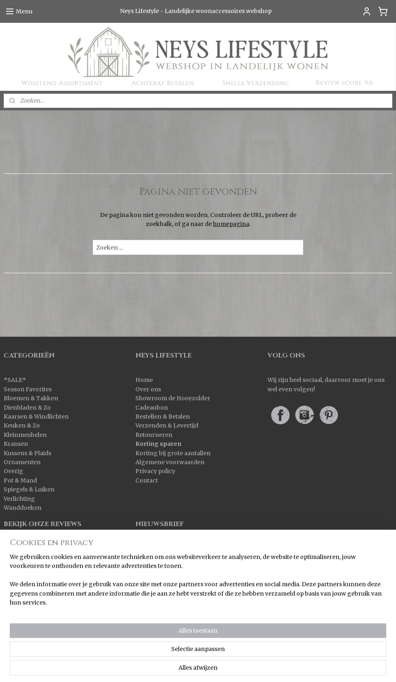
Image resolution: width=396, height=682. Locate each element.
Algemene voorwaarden (170, 462)
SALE (14, 380)
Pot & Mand (20, 480)
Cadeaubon (151, 407)
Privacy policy (155, 471)
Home (144, 380)
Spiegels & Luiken (29, 489)
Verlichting (19, 498)
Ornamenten (22, 462)
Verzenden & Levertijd (166, 425)
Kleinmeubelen (25, 435)
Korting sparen (158, 443)
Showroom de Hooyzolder (172, 398)
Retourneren (153, 435)
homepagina (231, 224)
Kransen (16, 443)
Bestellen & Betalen (162, 416)
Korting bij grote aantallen (173, 453)
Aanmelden (158, 558)
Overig (13, 471)
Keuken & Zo (22, 425)
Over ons (148, 389)
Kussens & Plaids (27, 453)
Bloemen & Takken (31, 398)
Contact (146, 480)
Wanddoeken (22, 507)
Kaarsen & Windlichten (36, 416)
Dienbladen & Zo (27, 407)
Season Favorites (28, 389)
